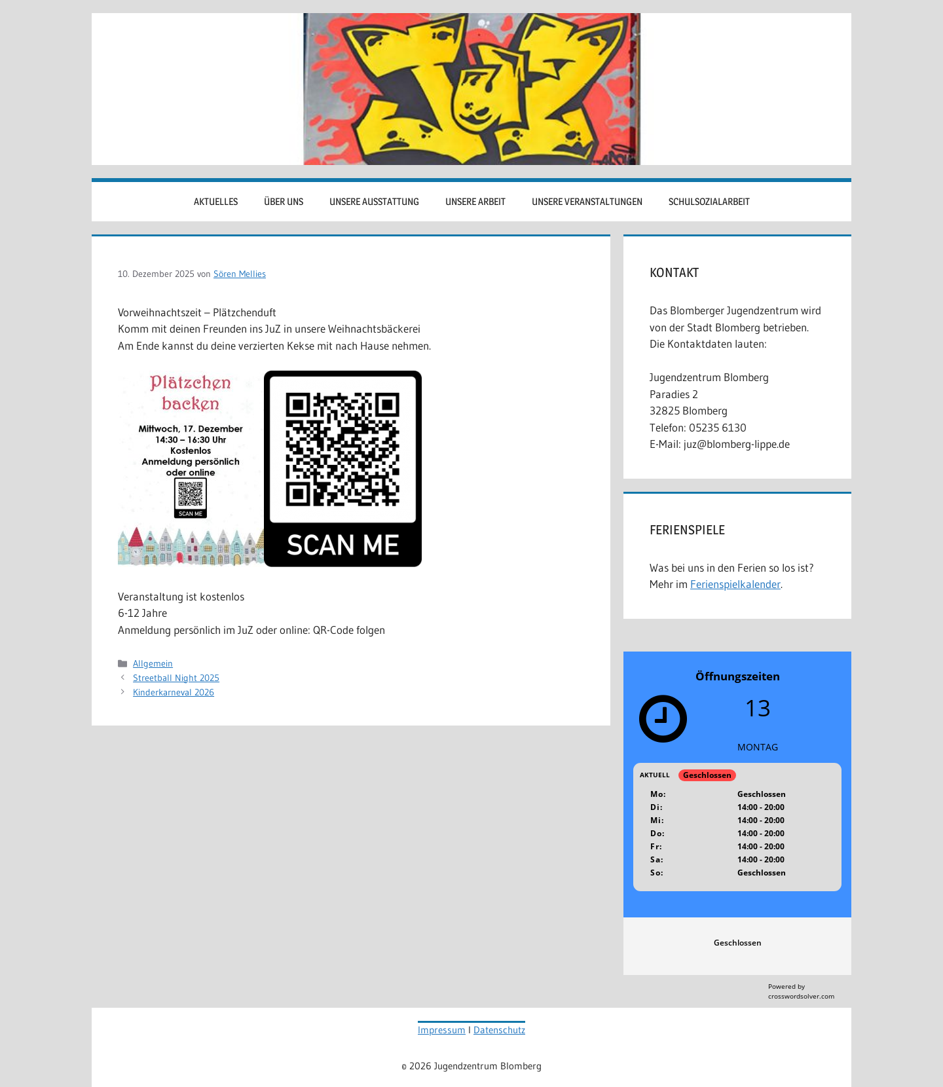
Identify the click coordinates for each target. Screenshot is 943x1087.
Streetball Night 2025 (176, 678)
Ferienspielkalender (735, 584)
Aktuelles (216, 201)
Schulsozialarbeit (709, 201)
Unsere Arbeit (475, 201)
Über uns (283, 201)
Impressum (442, 1029)
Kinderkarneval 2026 (173, 692)
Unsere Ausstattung (374, 201)
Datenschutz (499, 1029)
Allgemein (153, 663)
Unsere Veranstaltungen (587, 201)
